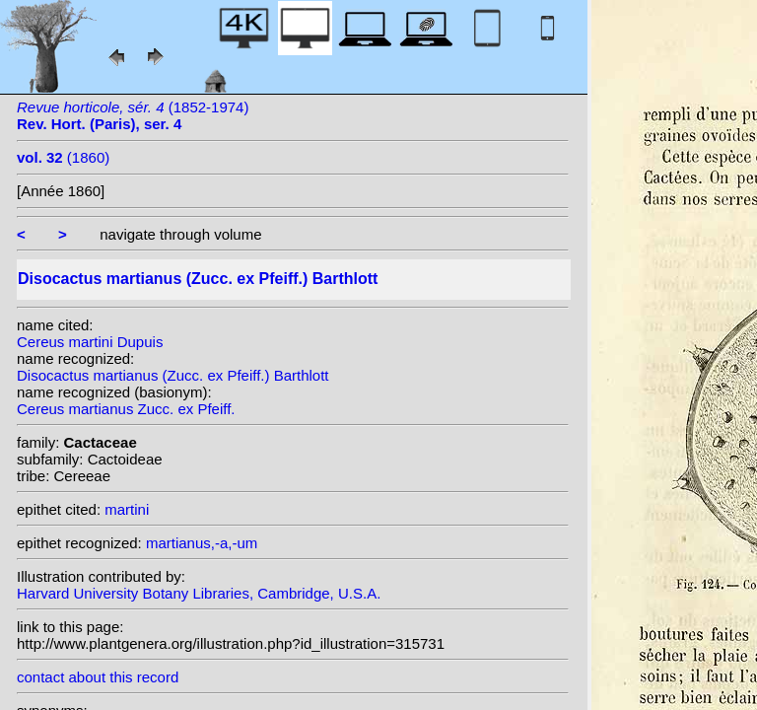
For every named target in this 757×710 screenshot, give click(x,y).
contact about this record (97, 677)
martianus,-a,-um (201, 542)
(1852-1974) (132, 115)
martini (126, 509)
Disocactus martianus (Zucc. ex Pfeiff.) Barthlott (173, 375)
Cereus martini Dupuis (90, 341)
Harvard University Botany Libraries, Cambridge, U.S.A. (198, 593)
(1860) (63, 157)
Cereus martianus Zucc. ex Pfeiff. (126, 408)
